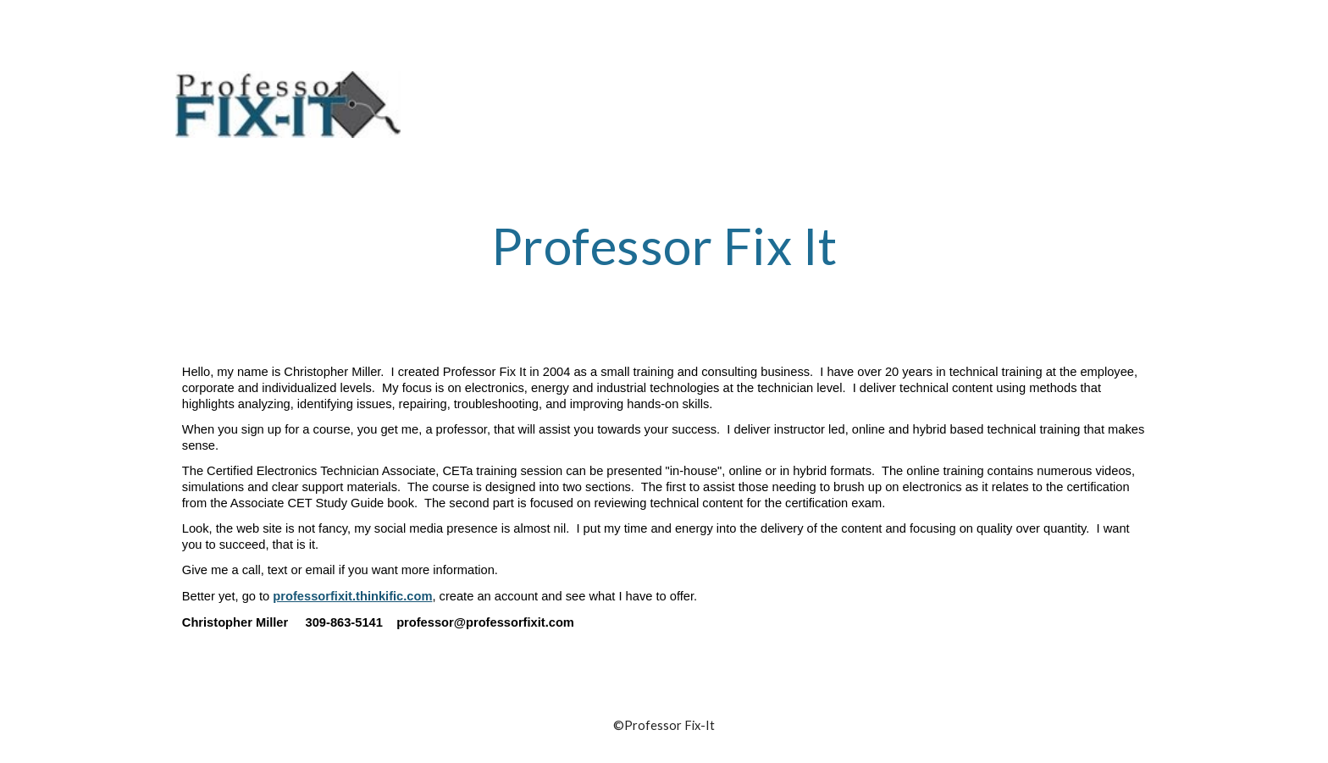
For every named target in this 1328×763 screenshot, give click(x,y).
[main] (664, 262)
